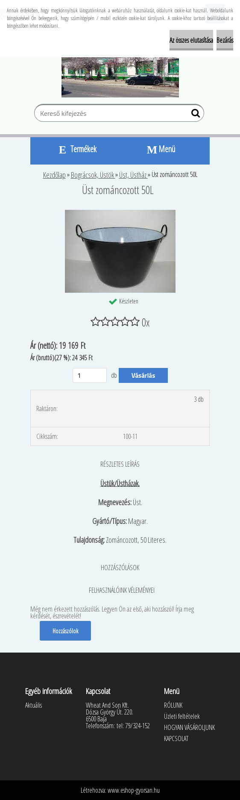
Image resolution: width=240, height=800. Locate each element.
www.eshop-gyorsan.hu (134, 790)
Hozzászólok (65, 630)
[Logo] (120, 76)
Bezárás (225, 40)
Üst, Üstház (133, 175)
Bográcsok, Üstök (93, 175)
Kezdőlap (54, 175)
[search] (194, 115)
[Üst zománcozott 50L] (120, 213)
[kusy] (90, 375)
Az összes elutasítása (191, 40)
